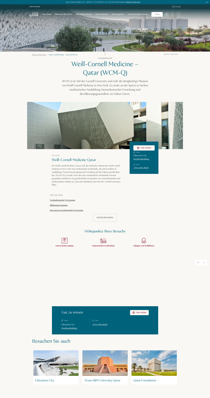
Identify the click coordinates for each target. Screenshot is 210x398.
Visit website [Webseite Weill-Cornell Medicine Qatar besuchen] (144, 148)
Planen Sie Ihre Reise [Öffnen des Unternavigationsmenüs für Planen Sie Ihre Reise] (63, 14)
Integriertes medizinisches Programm (66, 210)
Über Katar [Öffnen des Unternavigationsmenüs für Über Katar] (46, 14)
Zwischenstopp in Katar (137, 14)
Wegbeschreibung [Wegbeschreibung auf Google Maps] (69, 328)
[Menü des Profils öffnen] (172, 14)
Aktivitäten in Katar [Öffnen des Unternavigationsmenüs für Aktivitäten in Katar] (84, 14)
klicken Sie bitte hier (133, 2)
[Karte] (167, 14)
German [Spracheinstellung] (176, 7)
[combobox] (178, 14)
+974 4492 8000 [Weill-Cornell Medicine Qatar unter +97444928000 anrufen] (141, 167)
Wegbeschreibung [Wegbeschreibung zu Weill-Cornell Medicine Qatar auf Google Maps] (141, 159)
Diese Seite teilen (171, 54)
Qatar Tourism (35, 7)
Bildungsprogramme (59, 205)
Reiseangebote (118, 14)
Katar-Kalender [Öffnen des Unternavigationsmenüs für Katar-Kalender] (101, 14)
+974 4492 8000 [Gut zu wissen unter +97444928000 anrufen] (99, 324)
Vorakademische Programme (62, 200)
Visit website (139, 312)
